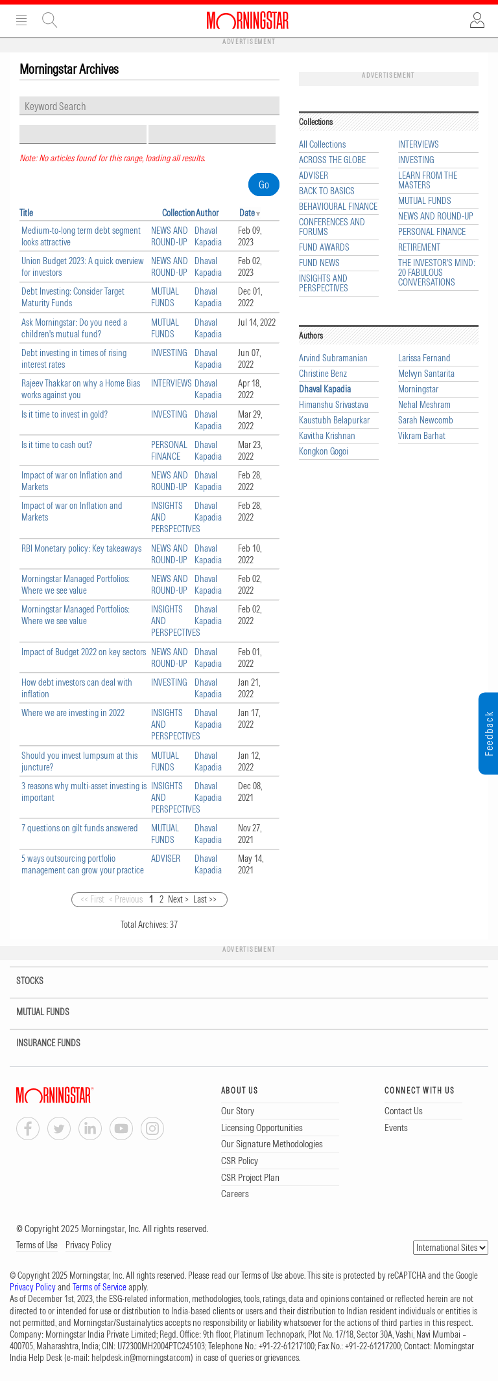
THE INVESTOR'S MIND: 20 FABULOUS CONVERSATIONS (436, 272)
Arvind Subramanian (333, 358)
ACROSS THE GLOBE (332, 160)
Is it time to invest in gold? (64, 414)
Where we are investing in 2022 (72, 713)
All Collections (322, 145)
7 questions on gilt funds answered (79, 828)
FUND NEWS (319, 263)
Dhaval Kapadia (208, 236)
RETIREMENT (419, 248)
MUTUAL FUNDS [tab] (34, 1012)
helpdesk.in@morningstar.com (141, 1358)
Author (207, 213)
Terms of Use (37, 1245)
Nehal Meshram (424, 405)
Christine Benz (323, 374)
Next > (178, 899)
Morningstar (418, 389)
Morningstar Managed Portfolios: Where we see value (75, 584)
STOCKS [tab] (21, 981)
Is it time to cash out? (56, 445)
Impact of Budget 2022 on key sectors (83, 652)
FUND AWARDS (324, 248)
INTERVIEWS (171, 383)
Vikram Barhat (421, 436)
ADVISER (165, 858)
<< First (92, 899)
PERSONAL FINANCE (169, 450)
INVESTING (169, 353)
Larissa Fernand (424, 358)
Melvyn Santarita (426, 374)
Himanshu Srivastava (333, 405)
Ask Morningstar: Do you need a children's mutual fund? (74, 328)
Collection (178, 213)
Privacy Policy (88, 1245)
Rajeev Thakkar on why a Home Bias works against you (80, 389)
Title (26, 213)
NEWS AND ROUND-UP (169, 236)
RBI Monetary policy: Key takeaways (81, 548)
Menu (21, 20)
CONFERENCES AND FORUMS (332, 227)
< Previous (126, 899)
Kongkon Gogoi (323, 451)
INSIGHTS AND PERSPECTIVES (323, 283)
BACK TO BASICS (327, 191)
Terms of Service (99, 1287)
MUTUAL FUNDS (165, 297)
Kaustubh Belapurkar (334, 420)
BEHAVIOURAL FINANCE (338, 207)
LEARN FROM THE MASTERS (427, 180)
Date (247, 213)
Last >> (205, 899)
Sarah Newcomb (425, 420)
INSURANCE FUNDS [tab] (40, 1043)
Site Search (50, 20)
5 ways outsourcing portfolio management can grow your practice (82, 864)
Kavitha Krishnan (327, 436)
